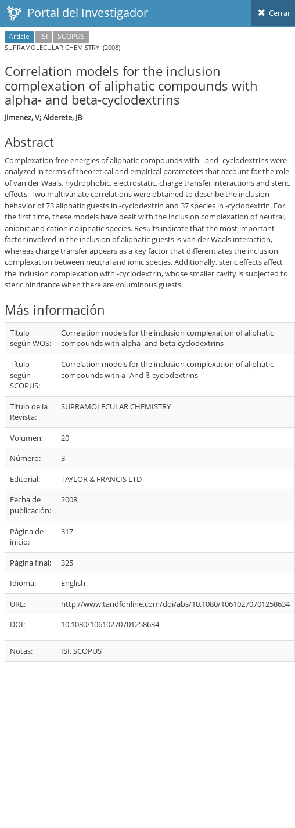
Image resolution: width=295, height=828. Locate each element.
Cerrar (273, 13)
